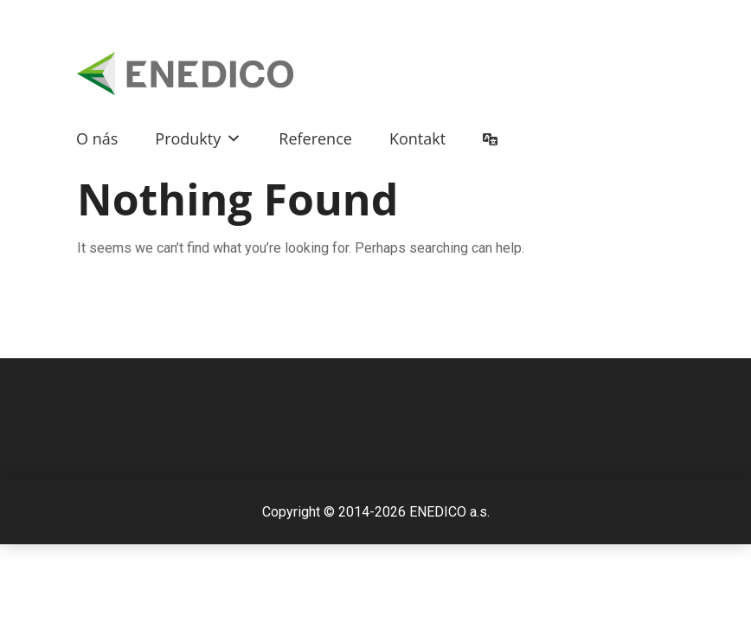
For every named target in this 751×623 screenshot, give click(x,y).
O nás (97, 138)
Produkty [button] (198, 138)
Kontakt (417, 138)
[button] (231, 138)
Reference (315, 138)
